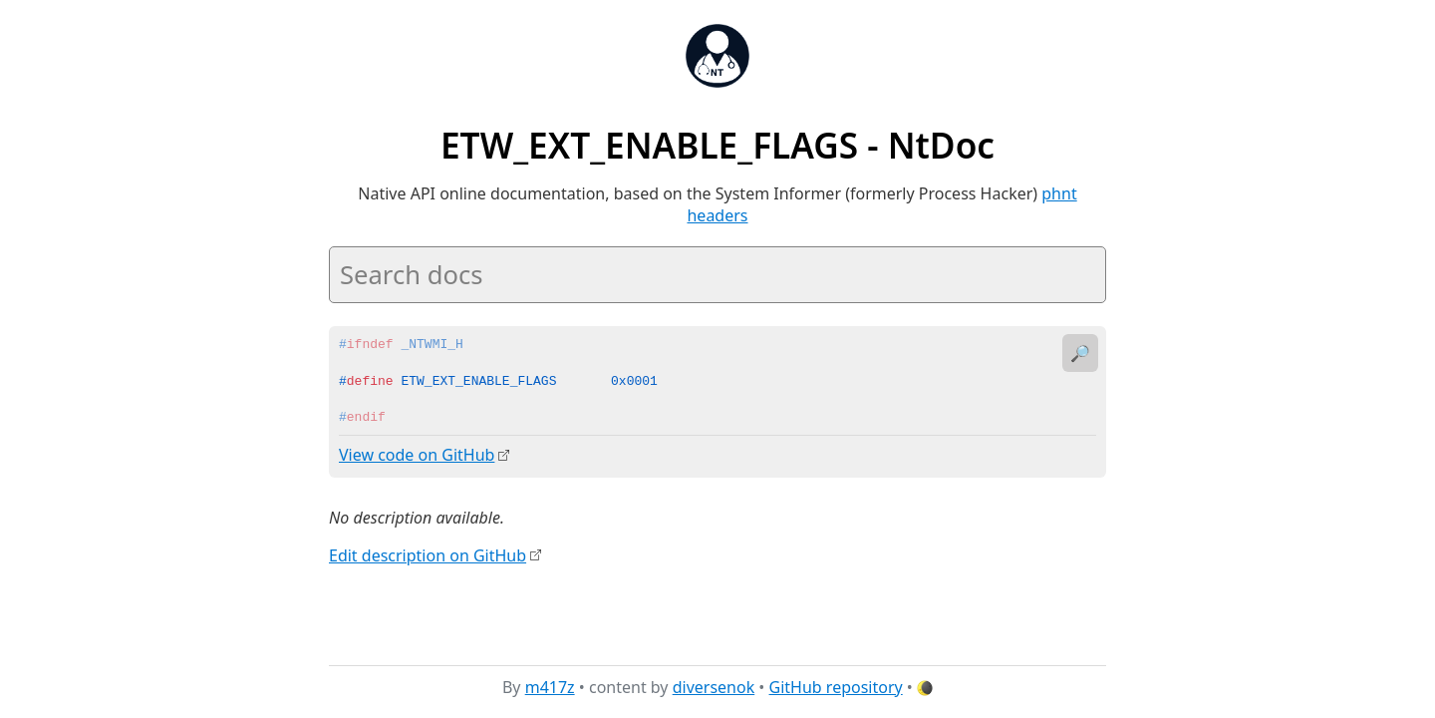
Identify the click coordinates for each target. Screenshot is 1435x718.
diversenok (714, 687)
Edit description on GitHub (427, 554)
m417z (550, 687)
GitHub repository (836, 687)
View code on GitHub (416, 455)
